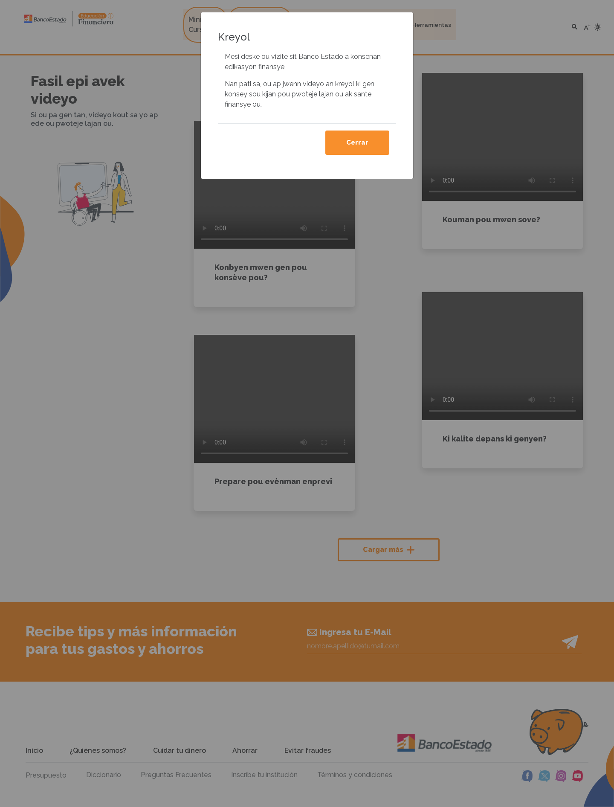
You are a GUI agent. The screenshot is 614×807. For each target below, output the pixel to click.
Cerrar (357, 142)
